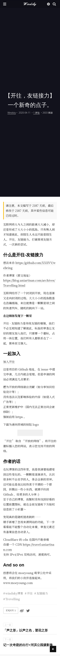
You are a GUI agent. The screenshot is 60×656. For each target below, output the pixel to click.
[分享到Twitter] (28, 610)
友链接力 (42, 593)
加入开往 (9, 362)
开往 (30, 593)
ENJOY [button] (11, 610)
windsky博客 (14, 593)
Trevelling (12, 599)
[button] (4, 4)
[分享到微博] (22, 610)
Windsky (30, 4)
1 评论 (36, 112)
